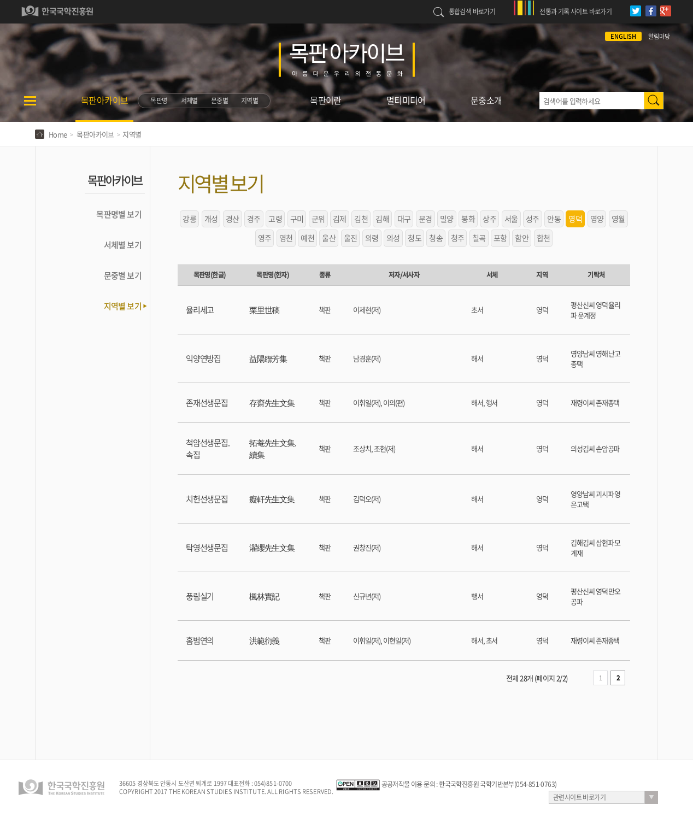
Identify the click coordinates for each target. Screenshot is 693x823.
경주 (254, 218)
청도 (414, 237)
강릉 (189, 218)
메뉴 (30, 107)
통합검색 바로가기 (472, 11)
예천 (307, 237)
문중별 (219, 100)
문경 (425, 218)
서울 (511, 218)
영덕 (575, 218)
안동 (554, 218)
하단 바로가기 (0, 0)
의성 (393, 237)
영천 (286, 237)
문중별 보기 (123, 275)
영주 (265, 237)
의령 (372, 237)
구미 (297, 218)
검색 (653, 100)
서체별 (189, 100)
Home (58, 134)
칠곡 (479, 237)
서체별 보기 (123, 245)
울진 (350, 237)
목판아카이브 (104, 100)
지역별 (249, 100)
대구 (404, 218)
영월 (618, 218)
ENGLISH (623, 36)
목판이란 (326, 100)
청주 (458, 237)
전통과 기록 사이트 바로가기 (575, 11)
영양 (597, 218)
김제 (339, 218)
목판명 (158, 100)
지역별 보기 (123, 306)
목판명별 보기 (119, 214)
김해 (382, 218)
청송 (436, 237)
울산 (329, 237)
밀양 (447, 218)
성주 (532, 218)
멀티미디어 (406, 100)
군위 (318, 218)
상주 (489, 218)
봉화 (468, 218)
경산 (232, 218)
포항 (500, 237)
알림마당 (659, 36)
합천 (543, 237)
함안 (521, 237)
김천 (361, 218)
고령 (275, 218)
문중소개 (486, 100)
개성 (211, 218)
